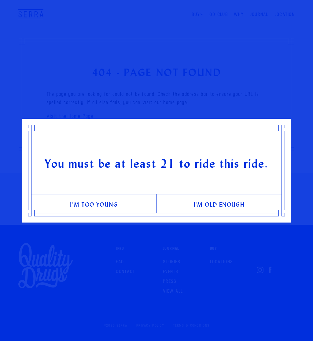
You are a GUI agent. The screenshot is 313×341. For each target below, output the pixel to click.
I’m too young (94, 204)
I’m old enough (219, 204)
